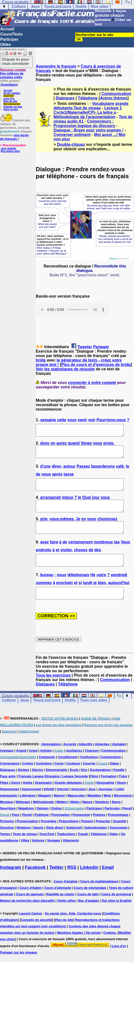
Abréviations (51, 760)
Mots (107, 811)
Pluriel (27, 830)
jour (96, 504)
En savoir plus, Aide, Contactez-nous (73, 929)
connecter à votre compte (92, 383)
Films (94, 792)
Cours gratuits (15, 711)
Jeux (35, 6)
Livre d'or (9, 98)
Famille (119, 785)
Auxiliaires (74, 766)
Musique (6, 817)
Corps (59, 779)
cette (61, 420)
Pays (15, 830)
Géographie (105, 798)
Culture (18, 6)
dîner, (57, 471)
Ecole (74, 785)
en (53, 445)
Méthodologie (43, 817)
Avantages (9, 84)
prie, (44, 528)
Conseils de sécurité (36, 935)
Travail (83, 850)
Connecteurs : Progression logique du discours (84, 123)
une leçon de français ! (14, 137)
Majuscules (76, 811)
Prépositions (69, 837)
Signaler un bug (12, 106)
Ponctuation (60, 830)
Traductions (66, 850)
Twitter (56, 883)
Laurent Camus (30, 929)
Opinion (42, 824)
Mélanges (23, 817)
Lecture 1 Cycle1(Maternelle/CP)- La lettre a (87, 110)
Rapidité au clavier (60, 910)
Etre (84, 785)
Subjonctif (74, 843)
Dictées (23, 785)
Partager (101, 347)
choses (80, 561)
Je (78, 528)
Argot (33, 766)
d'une (45, 471)
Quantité (119, 837)
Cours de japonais (30, 910)
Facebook (35, 883)
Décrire (37, 785)
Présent (87, 837)
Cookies (109, 948)
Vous (125, 553)
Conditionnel (67, 773)
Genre (15, 798)
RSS (71, 883)
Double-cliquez (71, 144)
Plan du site (10, 101)
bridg (41, 360)
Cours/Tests (11, 34)
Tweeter (84, 347)
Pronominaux (118, 830)
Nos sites (99, 6)
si (80, 596)
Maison (59, 811)
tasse (69, 479)
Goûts (27, 798)
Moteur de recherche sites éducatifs (27, 916)
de (38, 479)
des (97, 561)
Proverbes (48, 837)
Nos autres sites (10, 151)
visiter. (66, 561)
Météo (75, 817)
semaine (48, 420)
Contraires (44, 779)
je (95, 596)
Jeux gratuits (8, 148)
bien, (102, 596)
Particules (112, 824)
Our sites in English (116, 916)
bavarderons (103, 471)
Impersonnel (31, 805)
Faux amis (8, 792)
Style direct (54, 843)
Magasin (44, 811)
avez (44, 553)
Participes (94, 824)
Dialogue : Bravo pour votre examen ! (88, 130)
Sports (38, 843)
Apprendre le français (56, 66)
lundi (87, 596)
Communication (116, 94)
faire (54, 553)
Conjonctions (110, 773)
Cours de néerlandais (90, 903)
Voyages (53, 856)
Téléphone (88, 98)
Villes (25, 856)
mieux (67, 504)
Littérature (27, 811)
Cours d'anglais (66, 897)
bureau (46, 588)
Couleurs (73, 779)
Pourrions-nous (111, 420)
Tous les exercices (53, 691)
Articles (46, 766)
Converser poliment (71, 135)
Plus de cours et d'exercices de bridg (96, 365)
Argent (21, 766)
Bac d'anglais (88, 916)
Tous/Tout (46, 850)
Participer (9, 39)
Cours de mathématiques (99, 897)
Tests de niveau (25, 850)
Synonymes (119, 843)
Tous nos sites (93, 716)
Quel (86, 504)
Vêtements (71, 856)
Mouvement (123, 811)
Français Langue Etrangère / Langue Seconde (53, 792)
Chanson (92, 766)
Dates (114, 779)
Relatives (24, 843)
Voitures (38, 856)
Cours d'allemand (57, 903)
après (57, 479)
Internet (63, 805)
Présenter (103, 837)
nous (46, 479)
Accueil (7, 29)
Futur (123, 792)
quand (74, 445)
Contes (27, 779)
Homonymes (9, 805)
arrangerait (50, 504)
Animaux (7, 766)
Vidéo (113, 850)
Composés (47, 773)
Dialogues (65, 98)
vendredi (119, 588)
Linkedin (89, 883)
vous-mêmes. (62, 528)
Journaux (105, 805)
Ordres (56, 824)
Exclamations (100, 785)
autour (69, 471)
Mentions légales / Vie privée (79, 948)
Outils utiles (66, 916)
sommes (44, 596)
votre (101, 588)
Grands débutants (68, 798)
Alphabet (119, 760)
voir (91, 420)
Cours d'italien (30, 903)
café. (120, 471)
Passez (83, 471)
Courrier (89, 779)
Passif (127, 824)
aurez (61, 445)
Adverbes (102, 760)
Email (108, 883)
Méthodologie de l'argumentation (84, 117)
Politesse (41, 830)
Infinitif (49, 805)
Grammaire (43, 798)
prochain (64, 596)
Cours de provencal (116, 910)
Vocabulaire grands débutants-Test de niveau (90, 105)
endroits (43, 561)
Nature (87, 817)
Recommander (11, 104)
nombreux (103, 553)
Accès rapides (11, 93)
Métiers (62, 817)
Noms (116, 817)
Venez (86, 445)
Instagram (10, 883)
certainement (80, 553)
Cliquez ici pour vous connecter (15, 61)
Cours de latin (88, 910)
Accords (69, 760)
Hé (92, 588)
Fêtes (4, 798)
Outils (80, 6)
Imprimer (8, 96)
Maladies (94, 811)
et (57, 561)
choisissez (107, 528)
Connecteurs (9, 779)
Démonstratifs (56, 785)
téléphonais (78, 588)
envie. (108, 445)
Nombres (102, 817)
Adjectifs (85, 760)
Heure (121, 798)
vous (71, 420)
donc (45, 445)
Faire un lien (10, 109)
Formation (109, 792)
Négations (26, 824)
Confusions (89, 773)
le (127, 471)
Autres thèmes (113, 98)
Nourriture (8, 824)
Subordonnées (95, 843)
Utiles (5, 44)
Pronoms (7, 837)
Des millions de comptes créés (13, 73)
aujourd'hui (118, 596)
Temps (5, 850)
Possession (81, 830)
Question (7, 843)
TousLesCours (57, 6)
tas (117, 553)
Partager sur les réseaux (18, 968)
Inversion (78, 805)
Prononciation (27, 837)
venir (82, 420)
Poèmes (99, 830)
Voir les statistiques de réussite (65, 369)
